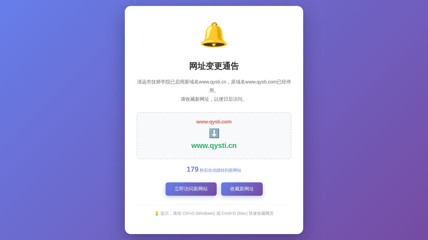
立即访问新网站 (191, 188)
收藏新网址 (242, 188)
